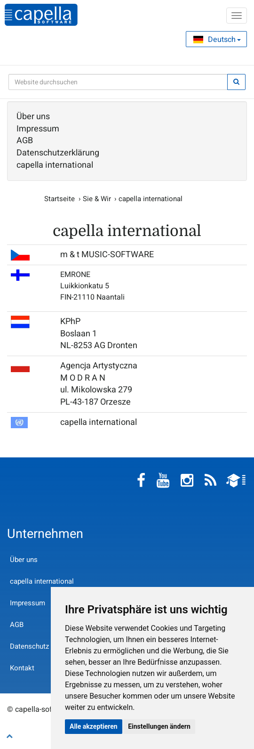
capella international (54, 165)
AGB (24, 141)
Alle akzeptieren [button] (94, 726)
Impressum (37, 129)
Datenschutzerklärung (57, 153)
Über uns (33, 117)
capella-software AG (41, 15)
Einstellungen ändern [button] (159, 726)
